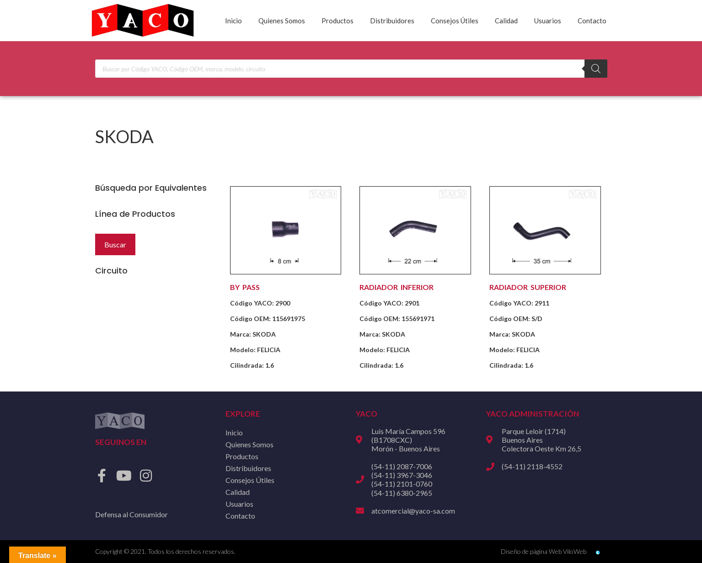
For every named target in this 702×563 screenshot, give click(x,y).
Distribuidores (392, 20)
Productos (338, 20)
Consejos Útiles (454, 20)
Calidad (506, 20)
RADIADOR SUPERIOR (527, 287)
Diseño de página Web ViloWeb (543, 551)
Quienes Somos (281, 20)
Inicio (233, 20)
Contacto (592, 20)
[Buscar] (595, 68)
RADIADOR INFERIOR (396, 287)
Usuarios (547, 20)
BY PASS (245, 287)
